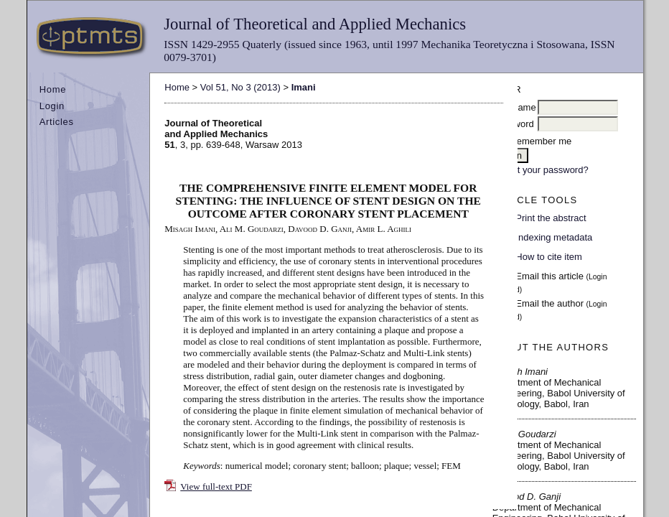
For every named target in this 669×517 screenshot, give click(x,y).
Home (52, 89)
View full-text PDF (216, 486)
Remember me (540, 141)
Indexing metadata (553, 237)
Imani (303, 87)
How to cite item (548, 256)
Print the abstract (550, 218)
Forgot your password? (541, 169)
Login (52, 106)
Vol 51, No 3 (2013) (240, 87)
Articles (56, 121)
